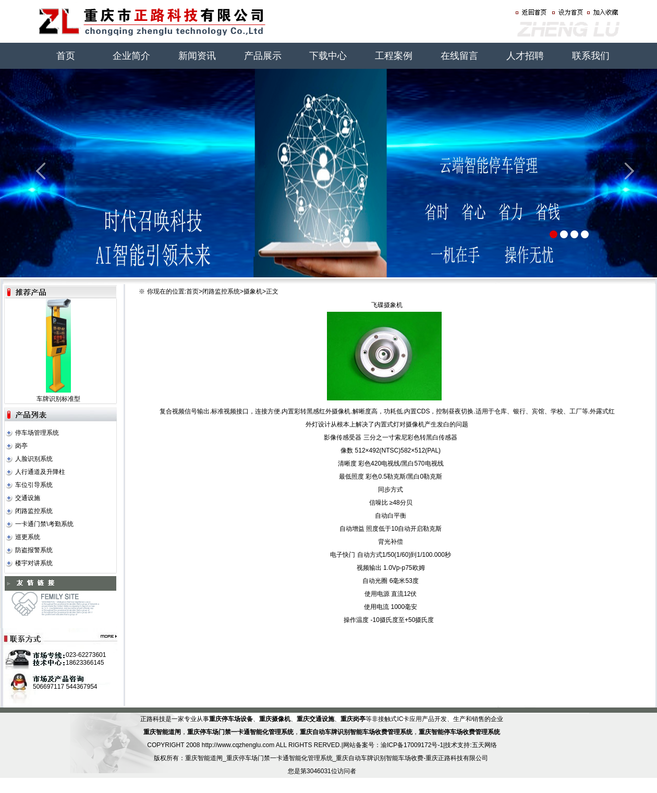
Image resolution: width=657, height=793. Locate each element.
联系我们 (591, 56)
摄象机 (253, 291)
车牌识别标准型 (58, 398)
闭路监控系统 (34, 511)
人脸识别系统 (34, 458)
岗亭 (21, 445)
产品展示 (263, 56)
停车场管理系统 (37, 432)
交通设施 (27, 498)
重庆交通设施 (315, 719)
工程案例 (393, 56)
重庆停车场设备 (231, 719)
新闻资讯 (197, 56)
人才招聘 (525, 56)
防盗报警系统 (34, 550)
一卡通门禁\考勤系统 (44, 524)
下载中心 (328, 56)
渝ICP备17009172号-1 (412, 745)
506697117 (48, 686)
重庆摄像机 (274, 719)
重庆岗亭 (353, 719)
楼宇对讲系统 (34, 563)
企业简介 (131, 56)
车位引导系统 (34, 485)
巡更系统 (27, 537)
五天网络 (484, 745)
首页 (65, 56)
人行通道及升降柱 (40, 471)
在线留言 (459, 56)
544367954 (81, 686)
